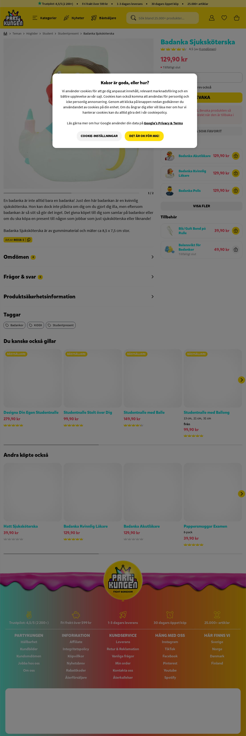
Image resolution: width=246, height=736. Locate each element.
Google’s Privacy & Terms (163, 123)
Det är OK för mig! (144, 136)
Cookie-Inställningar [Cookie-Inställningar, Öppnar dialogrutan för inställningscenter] (99, 136)
